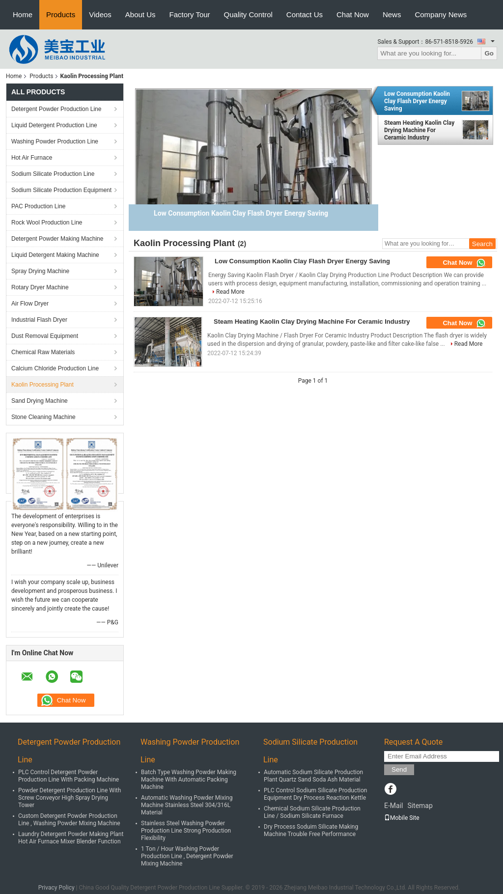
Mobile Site (401, 817)
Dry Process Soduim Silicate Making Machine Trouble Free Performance (311, 830)
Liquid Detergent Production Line (54, 125)
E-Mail (393, 806)
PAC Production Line (38, 206)
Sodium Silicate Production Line (52, 173)
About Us (140, 14)
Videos (100, 14)
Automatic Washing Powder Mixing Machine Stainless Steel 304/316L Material (186, 805)
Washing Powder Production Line (54, 141)
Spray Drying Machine (40, 271)
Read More (230, 291)
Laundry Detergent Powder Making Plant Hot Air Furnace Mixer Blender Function (70, 838)
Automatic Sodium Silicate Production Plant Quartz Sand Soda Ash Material (313, 776)
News (392, 14)
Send (399, 769)
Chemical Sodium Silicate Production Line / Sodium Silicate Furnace (312, 812)
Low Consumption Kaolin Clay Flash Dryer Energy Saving (417, 101)
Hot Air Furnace (31, 157)
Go (489, 53)
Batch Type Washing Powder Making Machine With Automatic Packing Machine (188, 779)
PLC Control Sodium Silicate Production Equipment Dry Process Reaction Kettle (315, 794)
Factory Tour (189, 14)
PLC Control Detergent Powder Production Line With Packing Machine (68, 776)
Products (60, 14)
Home (22, 14)
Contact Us (304, 14)
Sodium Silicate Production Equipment (61, 190)
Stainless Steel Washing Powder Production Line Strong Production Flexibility (186, 830)
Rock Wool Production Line (47, 222)
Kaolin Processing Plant (42, 384)
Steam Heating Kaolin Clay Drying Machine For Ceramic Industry (419, 130)
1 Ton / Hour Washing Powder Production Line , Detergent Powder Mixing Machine (187, 856)
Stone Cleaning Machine (43, 417)
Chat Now (352, 14)
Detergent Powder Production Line (56, 109)
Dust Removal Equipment (44, 336)
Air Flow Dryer (30, 303)
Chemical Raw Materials (43, 352)
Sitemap (419, 806)
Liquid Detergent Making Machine (55, 254)
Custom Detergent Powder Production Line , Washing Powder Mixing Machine (69, 819)
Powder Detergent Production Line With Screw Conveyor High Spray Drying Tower (69, 798)
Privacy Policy (56, 887)
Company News (441, 14)
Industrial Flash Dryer (39, 319)
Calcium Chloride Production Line (55, 368)
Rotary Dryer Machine (40, 287)
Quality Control (248, 14)
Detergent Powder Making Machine (57, 238)
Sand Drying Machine (39, 400)
